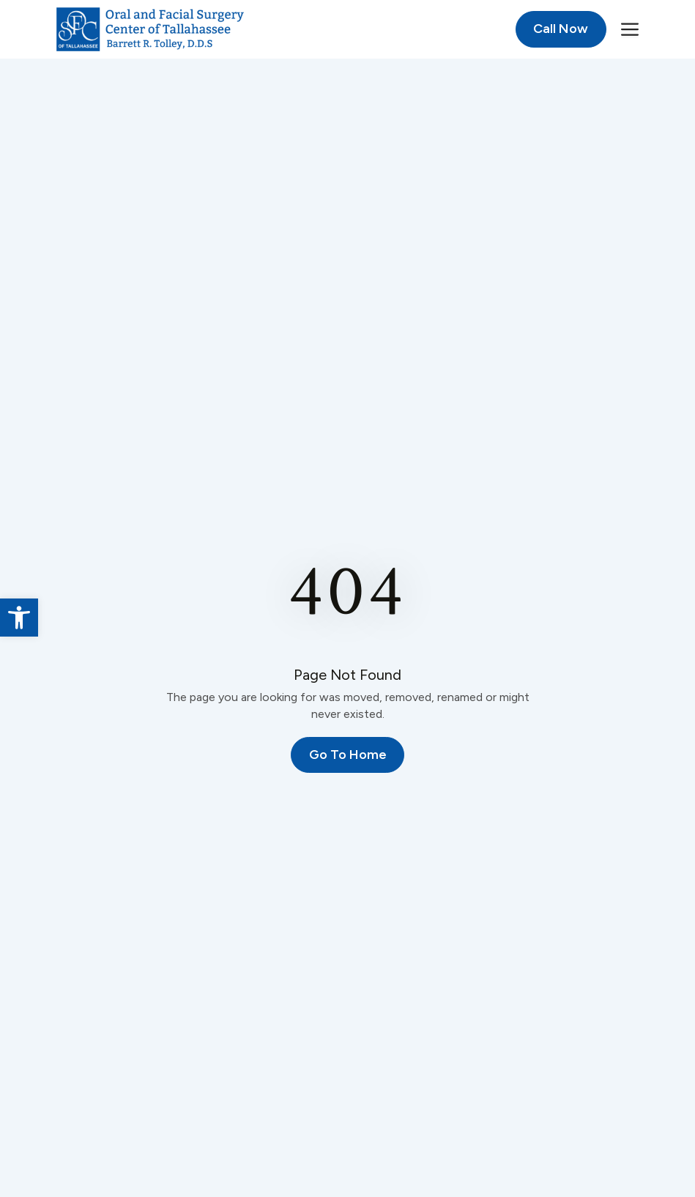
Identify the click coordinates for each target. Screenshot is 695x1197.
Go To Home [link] (348, 754)
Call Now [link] (560, 29)
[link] (19, 617)
